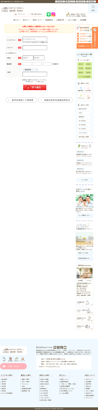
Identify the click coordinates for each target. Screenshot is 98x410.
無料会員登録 (90, 395)
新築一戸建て (26, 379)
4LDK (80, 112)
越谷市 (4, 388)
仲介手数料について (66, 391)
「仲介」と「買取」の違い (68, 384)
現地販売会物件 (26, 388)
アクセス (89, 280)
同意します (29, 81)
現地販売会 (49, 20)
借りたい (26, 20)
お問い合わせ (38, 14)
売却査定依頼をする (84, 258)
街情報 (88, 388)
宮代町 (4, 384)
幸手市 (4, 381)
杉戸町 (4, 386)
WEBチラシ (89, 393)
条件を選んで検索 (84, 136)
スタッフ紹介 (72, 20)
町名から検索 (44, 379)
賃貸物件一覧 (26, 391)
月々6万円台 (82, 124)
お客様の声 (60, 20)
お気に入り (70, 1)
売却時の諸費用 (65, 386)
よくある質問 (64, 393)
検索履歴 (91, 1)
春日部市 (4, 379)
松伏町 (4, 391)
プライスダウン (83, 132)
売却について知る (83, 253)
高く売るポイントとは (67, 388)
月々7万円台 (82, 128)
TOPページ (89, 379)
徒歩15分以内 (82, 108)
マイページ (21, 14)
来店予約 (88, 384)
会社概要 (83, 20)
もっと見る (85, 179)
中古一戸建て (26, 381)
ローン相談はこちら (84, 215)
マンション (25, 384)
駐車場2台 (81, 116)
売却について (37, 20)
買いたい (16, 20)
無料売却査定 (64, 381)
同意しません (40, 81)
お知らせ (88, 386)
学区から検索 (44, 381)
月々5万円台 (82, 120)
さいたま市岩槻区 (7, 393)
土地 (23, 386)
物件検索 (60, 1)
